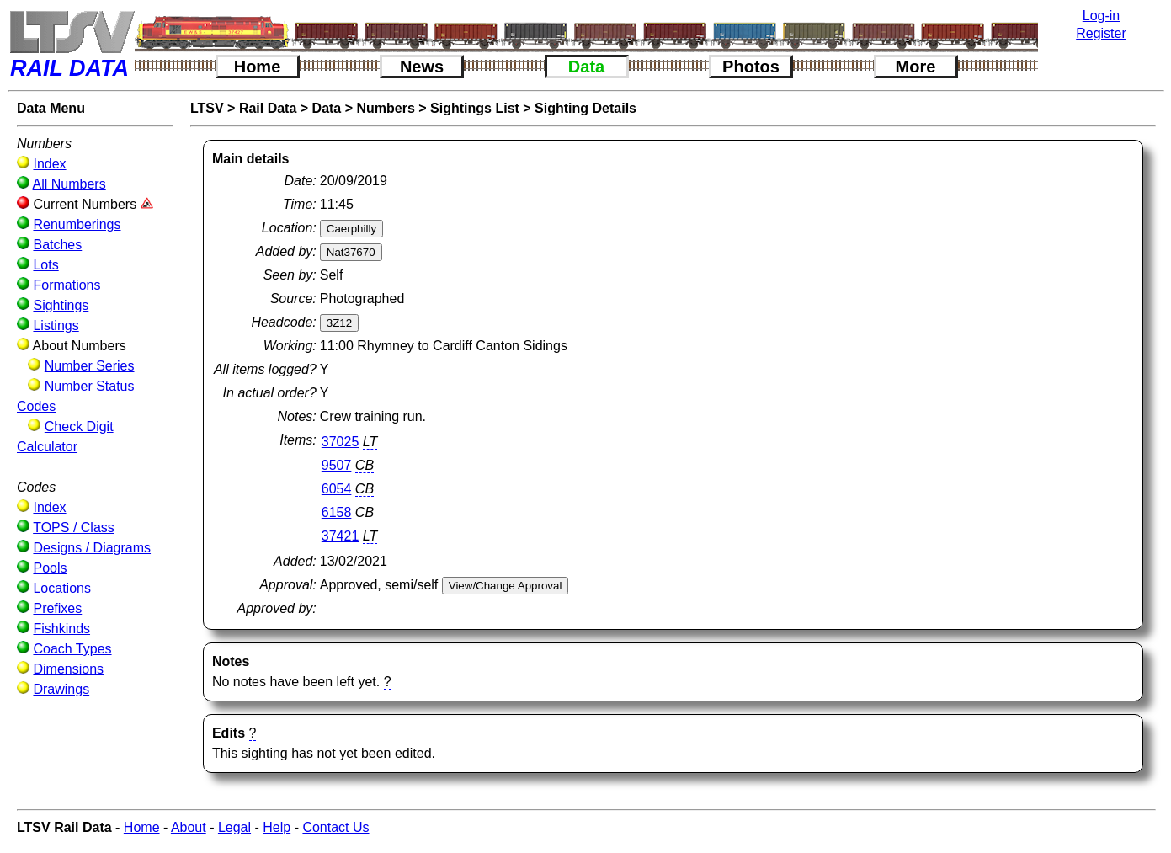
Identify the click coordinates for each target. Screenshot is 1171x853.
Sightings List (474, 108)
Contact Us (335, 827)
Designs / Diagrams (92, 548)
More (916, 66)
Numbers (386, 108)
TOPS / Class (73, 527)
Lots (45, 265)
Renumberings (76, 224)
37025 (340, 441)
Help (276, 827)
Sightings (60, 305)
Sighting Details (585, 108)
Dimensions (68, 669)
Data (586, 66)
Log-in (1101, 15)
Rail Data (267, 108)
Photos (751, 66)
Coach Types (72, 649)
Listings (55, 325)
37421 (340, 536)
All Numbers (69, 184)
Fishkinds (61, 628)
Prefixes (57, 608)
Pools (50, 568)
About (188, 827)
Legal (234, 827)
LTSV (207, 108)
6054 (337, 489)
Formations (66, 285)
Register (1101, 33)
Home (257, 66)
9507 (337, 465)
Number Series (90, 366)
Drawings (61, 689)
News (422, 66)
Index (49, 164)
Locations (62, 588)
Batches (57, 244)
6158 (337, 512)
